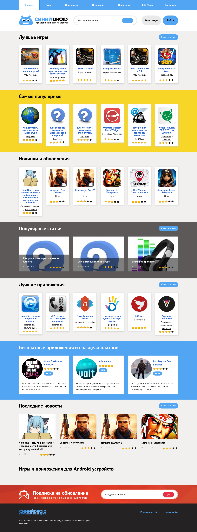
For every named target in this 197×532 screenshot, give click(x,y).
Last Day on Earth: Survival (163, 363)
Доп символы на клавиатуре (94, 261)
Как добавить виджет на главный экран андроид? (57, 131)
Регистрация (151, 20)
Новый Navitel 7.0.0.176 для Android (167, 130)
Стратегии (60, 77)
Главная (29, 5)
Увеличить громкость (144, 261)
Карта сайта (171, 512)
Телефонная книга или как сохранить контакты (139, 131)
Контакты (170, 5)
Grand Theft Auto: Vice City (53, 363)
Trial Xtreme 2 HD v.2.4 (139, 70)
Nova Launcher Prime (85, 317)
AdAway (139, 316)
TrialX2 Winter (85, 68)
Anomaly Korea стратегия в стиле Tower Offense (58, 71)
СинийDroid (31, 520)
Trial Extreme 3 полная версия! (30, 70)
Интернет (36, 206)
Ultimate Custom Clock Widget (112, 129)
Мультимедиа (30, 327)
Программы (71, 5)
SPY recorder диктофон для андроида (58, 319)
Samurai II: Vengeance (112, 191)
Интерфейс (98, 5)
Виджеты (118, 134)
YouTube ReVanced (166, 317)
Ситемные (25, 206)
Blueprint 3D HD (112, 68)
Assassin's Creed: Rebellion (166, 191)
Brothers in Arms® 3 (85, 191)
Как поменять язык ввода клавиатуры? (85, 130)
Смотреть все (168, 37)
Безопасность (31, 209)
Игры (48, 5)
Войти (170, 20)
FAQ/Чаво (147, 5)
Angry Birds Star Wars (166, 70)
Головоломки (115, 72)
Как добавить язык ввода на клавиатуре (30, 130)
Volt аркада (105, 361)
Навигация (124, 5)
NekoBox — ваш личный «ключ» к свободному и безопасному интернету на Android (30, 196)
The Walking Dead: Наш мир (139, 191)
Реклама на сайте (150, 512)
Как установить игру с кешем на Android (41, 260)
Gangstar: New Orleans (58, 191)
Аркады (33, 74)
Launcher (91, 322)
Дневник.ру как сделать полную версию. (112, 319)
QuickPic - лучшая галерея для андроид (30, 319)
